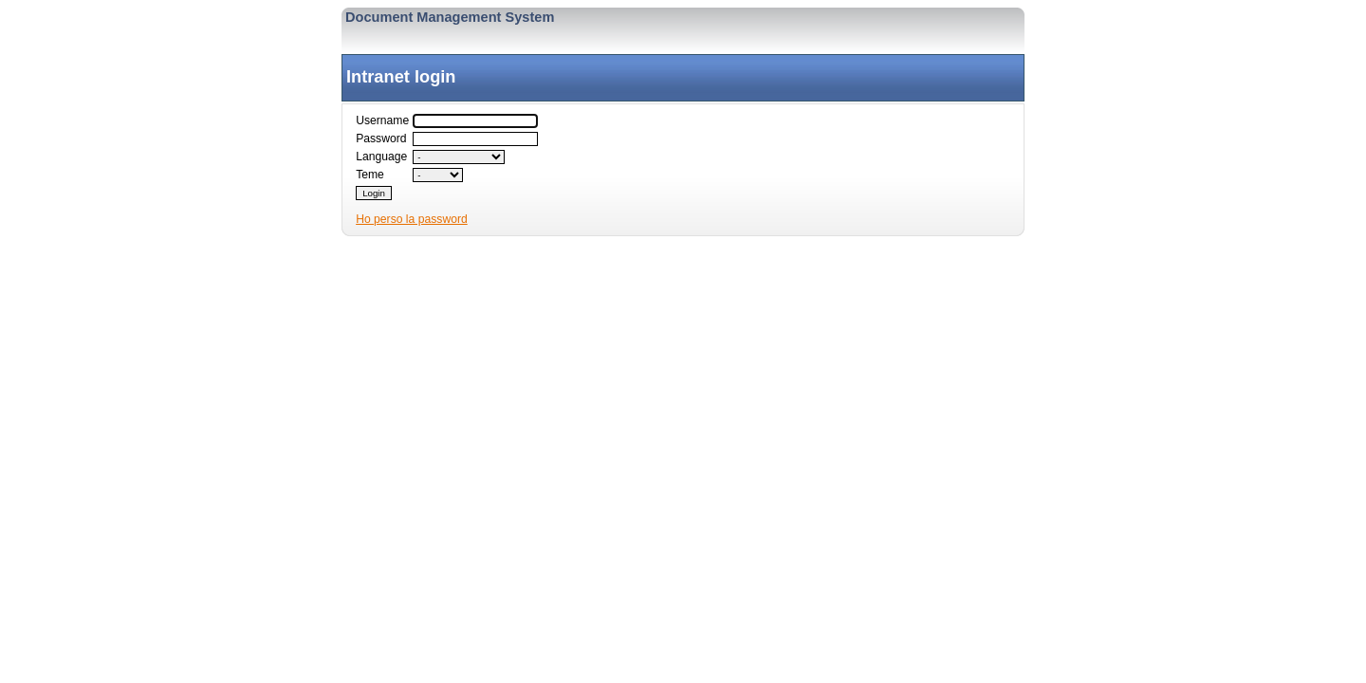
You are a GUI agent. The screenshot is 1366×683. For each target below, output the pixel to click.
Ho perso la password (412, 219)
